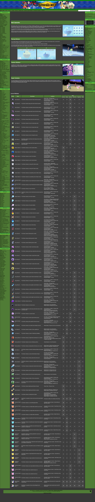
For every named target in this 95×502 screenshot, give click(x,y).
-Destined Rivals (2, 260)
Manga (5, 191)
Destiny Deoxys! (2, 215)
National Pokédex (87, 67)
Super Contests (87, 61)
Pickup (86, 47)
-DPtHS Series (2, 273)
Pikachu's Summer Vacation (4, 235)
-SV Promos (2, 277)
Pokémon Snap (2, 176)
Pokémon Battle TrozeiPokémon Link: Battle (4, 122)
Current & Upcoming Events (4, 55)
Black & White (2, 132)
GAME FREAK (93, 84)
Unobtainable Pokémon (88, 32)
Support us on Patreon (47, 492)
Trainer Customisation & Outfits (89, 72)
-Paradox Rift (2, 266)
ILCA (94, 85)
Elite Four (86, 52)
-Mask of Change (2, 293)
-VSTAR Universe (2, 296)
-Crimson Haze (2, 294)
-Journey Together (2, 261)
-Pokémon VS (2, 297)
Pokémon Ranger (2, 163)
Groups (86, 77)
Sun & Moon (2, 111)
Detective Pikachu (2, 128)
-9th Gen (1, 42)
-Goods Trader (87, 58)
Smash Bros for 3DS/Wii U (4, 130)
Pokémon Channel (2, 161)
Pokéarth (43, 10)
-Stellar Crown (2, 263)
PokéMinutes (2, 80)
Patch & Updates (87, 81)
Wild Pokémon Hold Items (88, 46)
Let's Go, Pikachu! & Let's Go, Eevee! (4, 113)
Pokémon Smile (2, 107)
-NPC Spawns (87, 59)
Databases (5, 12)
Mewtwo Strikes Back (3, 210)
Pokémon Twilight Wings (3, 76)
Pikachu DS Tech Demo (3, 165)
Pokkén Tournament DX (3, 116)
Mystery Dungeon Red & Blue (4, 164)
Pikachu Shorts (5, 233)
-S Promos (1, 299)
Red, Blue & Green (2, 174)
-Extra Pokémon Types (3, 251)
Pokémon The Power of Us (4, 229)
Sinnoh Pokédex (87, 30)
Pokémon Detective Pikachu (4, 232)
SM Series (1, 206)
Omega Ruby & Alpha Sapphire (4, 120)
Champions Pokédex (37, 10)
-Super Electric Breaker (3, 290)
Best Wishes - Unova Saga (4, 67)
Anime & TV (5, 59)
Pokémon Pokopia (2, 94)
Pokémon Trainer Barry (88, 53)
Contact (13, 10)
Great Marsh (87, 63)
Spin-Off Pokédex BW (3, 37)
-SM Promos (2, 278)
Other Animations (2, 82)
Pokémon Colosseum (3, 159)
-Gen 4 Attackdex (2, 29)
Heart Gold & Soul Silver (3, 145)
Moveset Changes (87, 38)
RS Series (1, 199)
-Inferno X (1, 284)
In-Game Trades (87, 35)
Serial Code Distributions (88, 80)
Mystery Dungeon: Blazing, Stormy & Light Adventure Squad (5, 148)
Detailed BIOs (2, 195)
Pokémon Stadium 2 (3, 170)
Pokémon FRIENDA (3, 190)
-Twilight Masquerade (3, 264)
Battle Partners (87, 55)
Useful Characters (87, 65)
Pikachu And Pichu (2, 236)
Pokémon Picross (2, 127)
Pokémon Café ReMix (3, 96)
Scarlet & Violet (2, 92)
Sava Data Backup (87, 78)
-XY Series (1, 271)
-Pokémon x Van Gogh (3, 49)
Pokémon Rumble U (3, 135)
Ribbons (86, 73)
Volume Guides (2, 196)
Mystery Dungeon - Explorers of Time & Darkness (4, 154)
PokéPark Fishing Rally (3, 166)
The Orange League (3, 63)
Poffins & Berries (87, 62)
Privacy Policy (51, 490)
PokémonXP (2, 46)
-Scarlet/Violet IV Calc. (3, 40)
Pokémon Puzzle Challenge (4, 171)
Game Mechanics (2, 39)
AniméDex (1, 61)
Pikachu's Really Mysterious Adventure (4, 244)
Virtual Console (2, 183)
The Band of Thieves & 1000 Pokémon (4, 124)
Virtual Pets (1, 186)
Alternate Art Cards (2, 253)
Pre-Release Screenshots (88, 28)
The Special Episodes (3, 72)
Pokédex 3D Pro (2, 139)
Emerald (1, 158)
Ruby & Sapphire (2, 157)
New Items (86, 43)
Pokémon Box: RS (2, 162)
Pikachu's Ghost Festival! (3, 240)
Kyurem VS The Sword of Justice (4, 222)
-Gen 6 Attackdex (2, 30)
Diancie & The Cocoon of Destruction (3, 226)
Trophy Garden (87, 64)
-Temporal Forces (2, 265)
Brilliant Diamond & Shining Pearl (4, 102)
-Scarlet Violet (2, 269)
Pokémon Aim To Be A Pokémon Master (4, 70)
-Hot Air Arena (2, 288)
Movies (5, 207)
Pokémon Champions (3, 93)
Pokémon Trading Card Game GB (5, 179)
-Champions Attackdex (3, 33)
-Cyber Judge (2, 295)
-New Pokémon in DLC (3, 57)
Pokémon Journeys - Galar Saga (4, 69)
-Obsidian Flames (2, 268)
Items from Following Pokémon (89, 48)
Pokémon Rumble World (3, 126)
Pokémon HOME (2, 103)
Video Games (5, 89)
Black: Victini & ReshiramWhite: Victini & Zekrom (4, 221)
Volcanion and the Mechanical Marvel (4, 228)
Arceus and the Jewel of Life (4, 219)
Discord (16, 10)
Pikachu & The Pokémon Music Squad (4, 247)
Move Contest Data (87, 44)
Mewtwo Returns (2, 212)
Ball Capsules (87, 71)
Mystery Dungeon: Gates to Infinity (5, 136)
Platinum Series (2, 202)
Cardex (1, 38)
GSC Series (1, 198)
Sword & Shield (2, 101)
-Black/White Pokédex (3, 18)
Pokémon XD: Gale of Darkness (4, 160)
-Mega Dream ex (2, 283)
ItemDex (1, 34)
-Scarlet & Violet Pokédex (3, 24)
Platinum (1, 144)
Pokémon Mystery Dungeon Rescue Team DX (4, 106)
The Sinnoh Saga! (2, 66)
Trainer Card (87, 74)
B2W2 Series (2, 204)
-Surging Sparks (2, 262)
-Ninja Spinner (2, 282)
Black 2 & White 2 (2, 133)
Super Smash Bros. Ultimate (4, 118)
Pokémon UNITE (2, 109)
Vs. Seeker (86, 69)
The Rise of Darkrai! (3, 218)
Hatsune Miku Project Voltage (4, 47)
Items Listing (87, 42)
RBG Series (1, 197)
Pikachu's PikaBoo (2, 237)
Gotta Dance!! (2, 238)
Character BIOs (2, 194)
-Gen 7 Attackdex (2, 31)
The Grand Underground (88, 56)
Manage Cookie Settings (58, 490)
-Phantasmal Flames (3, 257)
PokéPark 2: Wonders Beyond (4, 137)
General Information (3, 193)
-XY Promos (1, 279)
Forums (9, 10)
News (1, 13)
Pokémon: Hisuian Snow (3, 77)
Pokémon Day (2, 50)
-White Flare (2, 259)
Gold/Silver (1, 169)
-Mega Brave (2, 285)
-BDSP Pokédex (2, 22)
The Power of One (2, 211)
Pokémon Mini (2, 172)
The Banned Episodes (3, 73)
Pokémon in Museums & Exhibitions (3, 48)
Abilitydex (1, 35)
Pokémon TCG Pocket (3, 100)
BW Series (1, 203)
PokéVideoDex (2, 81)
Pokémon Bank (2, 121)
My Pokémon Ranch (3, 155)
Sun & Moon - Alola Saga (3, 68)
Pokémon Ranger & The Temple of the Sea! (5, 217)
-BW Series (1, 272)
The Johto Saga (2, 64)
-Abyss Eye (1, 281)
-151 (0, 267)
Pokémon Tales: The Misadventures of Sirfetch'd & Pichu (4, 85)
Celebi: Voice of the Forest (4, 213)
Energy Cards (2, 252)
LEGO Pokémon (2, 51)
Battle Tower (87, 60)
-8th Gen (1, 43)
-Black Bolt (1, 286)
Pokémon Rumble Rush (3, 115)
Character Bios (2, 62)
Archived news (2, 14)
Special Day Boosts (88, 76)
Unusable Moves (87, 45)
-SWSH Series (2, 270)
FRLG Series (2, 200)
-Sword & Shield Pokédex (3, 21)
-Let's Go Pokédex (2, 20)
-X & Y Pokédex (2, 19)
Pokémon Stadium (2, 178)
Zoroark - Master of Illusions (4, 220)
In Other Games (2, 182)
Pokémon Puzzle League (3, 175)
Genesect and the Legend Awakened (3, 224)
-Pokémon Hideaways (88, 57)
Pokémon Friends (2, 95)
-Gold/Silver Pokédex (3, 16)
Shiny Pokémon (2, 74)
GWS (86, 68)
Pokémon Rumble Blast (3, 138)
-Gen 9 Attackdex (2, 32)
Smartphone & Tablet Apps (4, 185)
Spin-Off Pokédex (2, 36)
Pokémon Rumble (2, 146)
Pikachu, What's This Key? (4, 245)
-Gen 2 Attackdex (2, 27)
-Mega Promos (2, 276)
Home (6, 10)
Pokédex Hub (21, 10)
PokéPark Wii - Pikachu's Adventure (3, 149)
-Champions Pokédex (3, 25)
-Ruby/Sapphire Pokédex (3, 17)
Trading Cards (5, 248)
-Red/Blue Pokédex (3, 15)
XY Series (1, 205)
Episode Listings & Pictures (4, 60)
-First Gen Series (2, 275)
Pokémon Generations (3, 75)
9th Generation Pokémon (3, 56)
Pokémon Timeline (2, 44)
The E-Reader (2, 167)
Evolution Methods (87, 39)
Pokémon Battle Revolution (4, 150)
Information (86, 27)
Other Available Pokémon (88, 31)
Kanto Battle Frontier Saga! (4, 65)
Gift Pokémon (87, 34)
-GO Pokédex (2, 23)
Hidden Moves (87, 70)
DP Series (1, 201)
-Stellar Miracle (2, 292)
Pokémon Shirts (2, 52)
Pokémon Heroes (2, 214)
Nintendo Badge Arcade (3, 131)
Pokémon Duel (2, 129)
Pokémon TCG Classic (3, 254)
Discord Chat (2, 54)
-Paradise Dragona (2, 291)
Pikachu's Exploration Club (4, 241)
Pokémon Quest (2, 117)
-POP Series (2, 280)
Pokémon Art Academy (3, 123)
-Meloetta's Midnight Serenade (4, 223)
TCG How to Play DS (3, 141)
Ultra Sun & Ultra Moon (3, 112)
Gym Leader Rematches (88, 51)
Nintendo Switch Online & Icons (4, 187)
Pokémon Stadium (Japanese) (4, 177)
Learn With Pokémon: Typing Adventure (4, 140)
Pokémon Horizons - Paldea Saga (5, 71)
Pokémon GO (2, 104)
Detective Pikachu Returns (4, 99)
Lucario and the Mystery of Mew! (4, 216)
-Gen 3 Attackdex (2, 28)
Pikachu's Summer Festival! (4, 239)
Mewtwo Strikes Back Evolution (4, 230)
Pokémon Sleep (2, 98)
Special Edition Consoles (3, 184)
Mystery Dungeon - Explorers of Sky (4, 151)
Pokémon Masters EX (3, 97)
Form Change (87, 36)
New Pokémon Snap (3, 108)
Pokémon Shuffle (2, 125)
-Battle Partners (2, 289)
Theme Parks (2, 53)
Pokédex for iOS (2, 142)
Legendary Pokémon (88, 33)
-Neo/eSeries (2, 274)
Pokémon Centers (2, 45)
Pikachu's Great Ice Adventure (4, 242)
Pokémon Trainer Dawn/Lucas (89, 54)
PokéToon (1, 79)
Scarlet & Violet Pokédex (28, 10)
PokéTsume (1, 87)
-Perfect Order (2, 256)
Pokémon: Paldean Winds (3, 78)
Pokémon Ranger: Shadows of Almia (4, 152)
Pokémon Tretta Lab (3, 134)
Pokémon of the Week (3, 41)
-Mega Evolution (2, 258)
